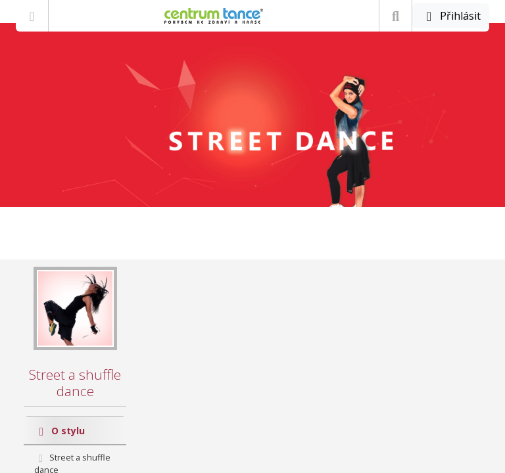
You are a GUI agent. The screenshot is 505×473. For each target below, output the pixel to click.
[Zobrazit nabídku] (32, 16)
